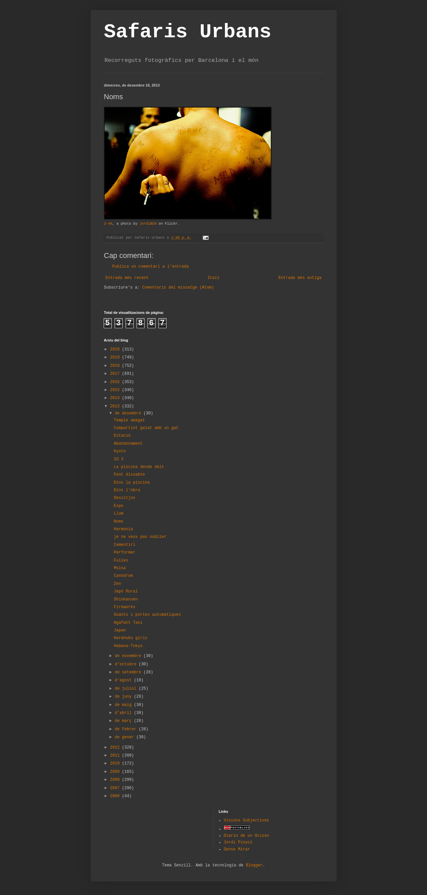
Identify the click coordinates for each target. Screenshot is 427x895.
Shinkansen (126, 599)
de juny (124, 696)
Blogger (254, 865)
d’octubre (127, 664)
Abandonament (128, 443)
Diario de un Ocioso (246, 835)
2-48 (108, 224)
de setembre (129, 672)
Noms (118, 521)
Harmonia (123, 529)
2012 (116, 747)
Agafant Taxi (128, 622)
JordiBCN (148, 224)
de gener (125, 737)
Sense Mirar (237, 849)
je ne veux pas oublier (140, 537)
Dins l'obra (127, 490)
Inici (213, 278)
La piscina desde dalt (139, 467)
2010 (116, 763)
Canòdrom (123, 575)
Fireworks (124, 607)
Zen (117, 583)
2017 (116, 373)
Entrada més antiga (300, 278)
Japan (120, 630)
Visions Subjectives (246, 820)
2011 (116, 755)
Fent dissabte (129, 474)
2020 (116, 349)
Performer (124, 552)
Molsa (120, 568)
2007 (116, 788)
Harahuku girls (130, 638)
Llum (118, 513)
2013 (116, 406)
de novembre (129, 656)
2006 (116, 796)
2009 (116, 772)
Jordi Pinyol (238, 842)
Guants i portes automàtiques (147, 614)
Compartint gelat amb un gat (146, 428)
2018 (116, 365)
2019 (116, 357)
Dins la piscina (132, 482)
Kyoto (120, 451)
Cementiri (124, 545)
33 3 (118, 459)
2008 (116, 780)
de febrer (127, 729)
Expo (118, 506)
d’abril (124, 713)
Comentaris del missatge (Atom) (178, 287)
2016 (116, 382)
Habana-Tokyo (128, 646)
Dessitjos (124, 498)
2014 (116, 398)
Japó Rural (126, 591)
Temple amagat (129, 420)
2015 (116, 390)
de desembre (129, 413)
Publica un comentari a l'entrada (150, 266)
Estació (122, 435)
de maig (124, 705)
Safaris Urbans (187, 32)
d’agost (124, 680)
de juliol (127, 688)
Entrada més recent (127, 278)
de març (124, 721)
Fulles (121, 560)
